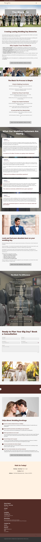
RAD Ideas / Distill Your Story (24, 538)
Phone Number (23, 341)
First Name (4, 337)
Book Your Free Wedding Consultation (20, 62)
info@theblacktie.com (7, 529)
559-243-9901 (6, 526)
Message (3, 345)
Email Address (4, 341)
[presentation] (8, 356)
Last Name (23, 337)
